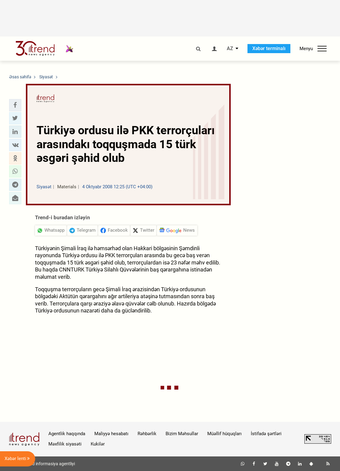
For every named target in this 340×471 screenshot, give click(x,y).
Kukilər (98, 444)
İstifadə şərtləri (266, 433)
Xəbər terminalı (269, 48)
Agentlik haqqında (66, 433)
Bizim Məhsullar (182, 433)
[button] (15, 105)
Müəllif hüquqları (224, 433)
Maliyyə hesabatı (111, 433)
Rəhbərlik (147, 433)
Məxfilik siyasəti (65, 444)
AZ (230, 48)
